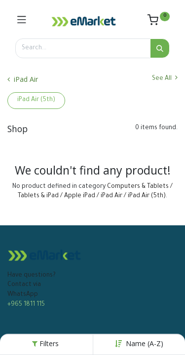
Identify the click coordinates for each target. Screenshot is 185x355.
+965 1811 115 (26, 304)
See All (165, 78)
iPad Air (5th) (36, 100)
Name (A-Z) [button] (144, 343)
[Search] (160, 48)
